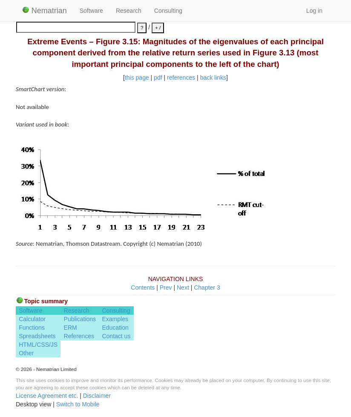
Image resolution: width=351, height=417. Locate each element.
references (181, 77)
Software (91, 10)
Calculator (32, 319)
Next (183, 287)
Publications (80, 319)
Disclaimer (97, 395)
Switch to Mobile (78, 404)
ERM (70, 327)
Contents (143, 287)
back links (213, 77)
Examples (115, 319)
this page (137, 77)
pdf (158, 77)
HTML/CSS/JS (38, 344)
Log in (314, 10)
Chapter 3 (207, 287)
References (79, 336)
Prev (166, 287)
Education (115, 327)
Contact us (116, 336)
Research (128, 10)
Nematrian (44, 10)
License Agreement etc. (47, 395)
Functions (32, 327)
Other (26, 353)
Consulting (168, 10)
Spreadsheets (37, 336)
